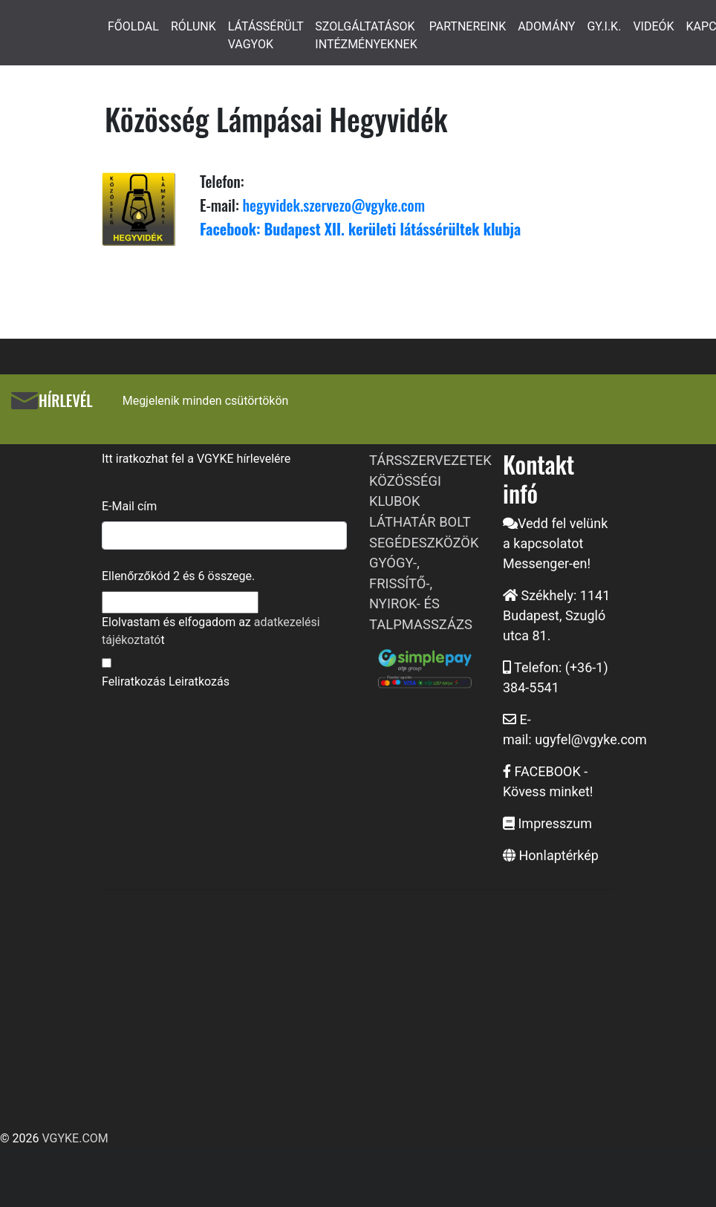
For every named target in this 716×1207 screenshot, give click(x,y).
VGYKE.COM (75, 1138)
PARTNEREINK (468, 26)
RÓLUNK (193, 26)
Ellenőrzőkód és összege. (178, 576)
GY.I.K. (604, 26)
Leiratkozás (199, 681)
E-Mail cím (129, 506)
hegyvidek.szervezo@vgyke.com (332, 205)
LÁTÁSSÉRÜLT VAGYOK (266, 35)
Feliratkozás (134, 681)
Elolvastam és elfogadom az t (211, 631)
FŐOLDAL (133, 26)
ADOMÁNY (546, 26)
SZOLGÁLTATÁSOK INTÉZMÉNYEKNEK (366, 35)
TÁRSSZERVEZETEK (430, 460)
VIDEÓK (653, 26)
